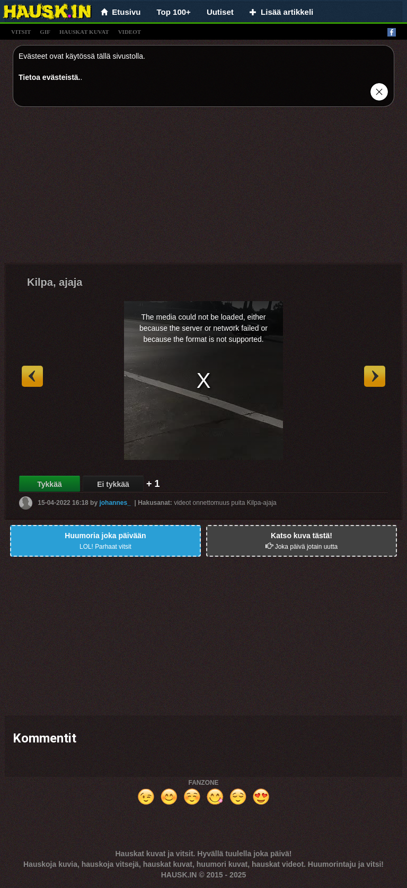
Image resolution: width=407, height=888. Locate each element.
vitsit (21, 32)
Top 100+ (174, 11)
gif (45, 32)
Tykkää (49, 484)
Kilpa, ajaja (55, 282)
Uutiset (220, 11)
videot (129, 32)
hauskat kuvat (84, 32)
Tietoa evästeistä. (49, 77)
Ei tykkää (113, 484)
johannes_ (114, 502)
